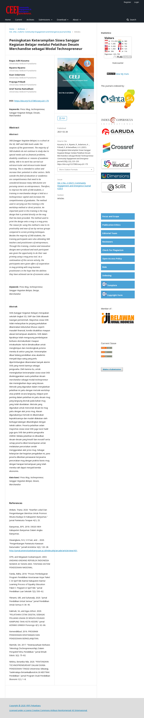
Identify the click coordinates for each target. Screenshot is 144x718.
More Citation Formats (68, 169)
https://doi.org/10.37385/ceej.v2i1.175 (31, 100)
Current (18, 19)
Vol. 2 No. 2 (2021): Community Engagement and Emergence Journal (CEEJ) (40, 32)
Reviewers (107, 241)
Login (136, 2)
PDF (63, 118)
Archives (30, 19)
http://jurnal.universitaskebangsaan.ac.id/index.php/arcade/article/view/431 (43, 550)
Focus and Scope (110, 216)
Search (132, 19)
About (76, 19)
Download (62, 19)
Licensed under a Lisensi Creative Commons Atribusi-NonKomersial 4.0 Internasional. (48, 710)
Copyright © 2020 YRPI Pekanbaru (25, 705)
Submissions (45, 19)
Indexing (106, 275)
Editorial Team (109, 233)
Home (8, 19)
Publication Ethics (111, 224)
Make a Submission (112, 369)
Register (127, 2)
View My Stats (122, 74)
